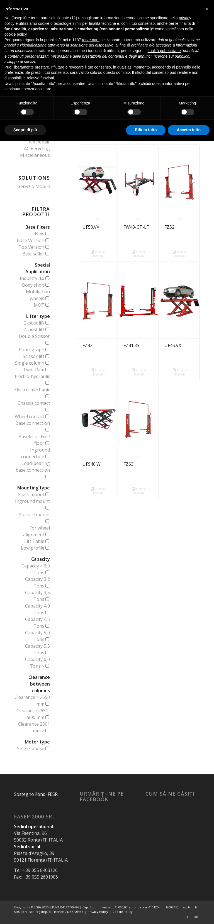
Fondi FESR (46, 794)
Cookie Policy (123, 912)
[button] (206, 8)
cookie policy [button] (15, 34)
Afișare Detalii (98, 254)
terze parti (90, 40)
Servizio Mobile (34, 186)
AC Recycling (37, 148)
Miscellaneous (35, 155)
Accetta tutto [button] (189, 130)
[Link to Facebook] (187, 917)
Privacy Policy (97, 912)
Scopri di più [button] (25, 130)
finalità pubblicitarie (164, 50)
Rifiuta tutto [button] (146, 130)
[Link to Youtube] (196, 917)
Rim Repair (38, 142)
